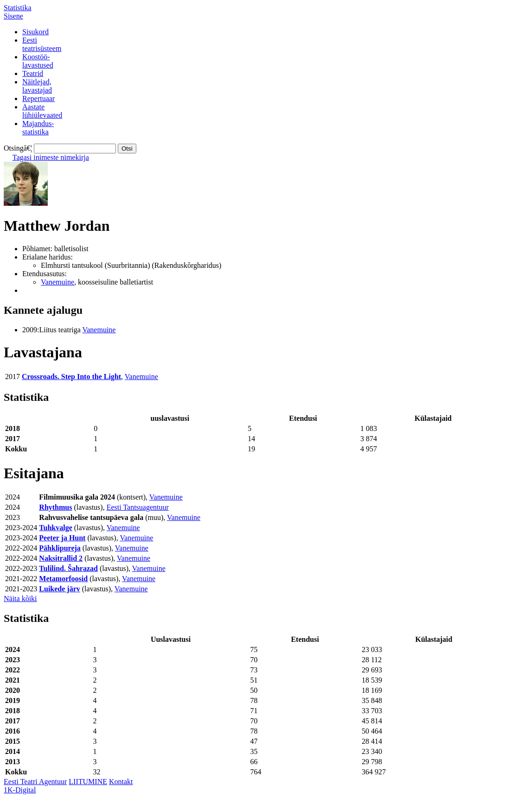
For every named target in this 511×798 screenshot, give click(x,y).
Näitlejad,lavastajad (37, 86)
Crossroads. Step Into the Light (71, 376)
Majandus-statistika (38, 128)
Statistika (18, 8)
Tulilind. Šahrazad (68, 568)
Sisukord (35, 32)
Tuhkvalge (55, 528)
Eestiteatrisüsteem (41, 44)
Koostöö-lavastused (37, 61)
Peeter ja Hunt (62, 538)
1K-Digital (20, 790)
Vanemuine (57, 282)
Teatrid (32, 73)
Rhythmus (55, 507)
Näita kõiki (20, 598)
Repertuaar (38, 98)
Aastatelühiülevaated (42, 111)
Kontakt (121, 781)
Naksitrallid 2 (61, 558)
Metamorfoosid (63, 579)
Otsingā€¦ (18, 148)
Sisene (13, 16)
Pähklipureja (60, 548)
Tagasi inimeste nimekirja (51, 157)
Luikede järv (59, 589)
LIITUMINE (88, 781)
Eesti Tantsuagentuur (138, 507)
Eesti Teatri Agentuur (35, 781)
